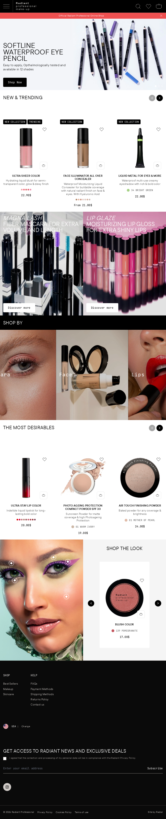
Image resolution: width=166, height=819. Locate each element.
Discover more (19, 308)
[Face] (96, 375)
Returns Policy (40, 699)
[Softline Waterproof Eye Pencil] (83, 54)
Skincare (8, 694)
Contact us (37, 704)
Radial (159, 811)
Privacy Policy (45, 812)
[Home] (26, 6)
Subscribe (155, 768)
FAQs (34, 683)
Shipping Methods (42, 694)
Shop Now (17, 82)
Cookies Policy (64, 812)
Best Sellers (10, 683)
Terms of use (81, 812)
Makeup (8, 689)
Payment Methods (42, 689)
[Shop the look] (66, 596)
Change (25, 726)
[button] (66, 597)
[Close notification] (161, 15)
